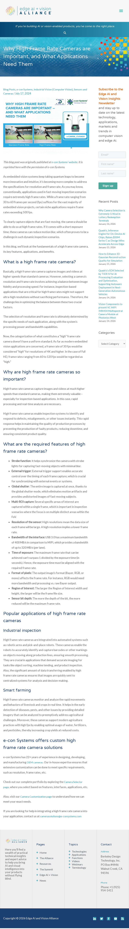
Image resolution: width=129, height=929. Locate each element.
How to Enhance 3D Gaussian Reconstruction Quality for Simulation (112, 258)
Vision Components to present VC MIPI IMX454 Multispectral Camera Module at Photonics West (110, 311)
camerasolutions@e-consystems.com (63, 817)
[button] (65, 33)
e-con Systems (26, 90)
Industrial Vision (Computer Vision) (58, 90)
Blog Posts (10, 90)
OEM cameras (35, 763)
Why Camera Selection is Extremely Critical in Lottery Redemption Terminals (111, 216)
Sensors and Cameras (16, 94)
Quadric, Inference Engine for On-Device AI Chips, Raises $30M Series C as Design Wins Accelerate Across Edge (111, 238)
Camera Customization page (37, 797)
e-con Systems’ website (65, 163)
